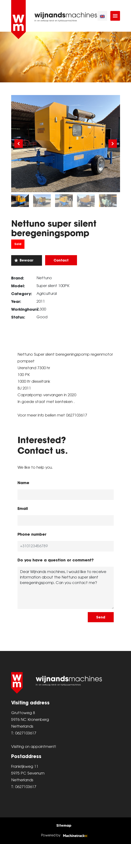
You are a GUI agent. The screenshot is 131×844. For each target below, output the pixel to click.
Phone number (32, 534)
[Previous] (18, 143)
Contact (61, 260)
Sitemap (63, 825)
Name (23, 482)
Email (23, 508)
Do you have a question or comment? (56, 560)
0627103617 (25, 733)
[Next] (112, 143)
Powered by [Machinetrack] (65, 835)
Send (100, 617)
